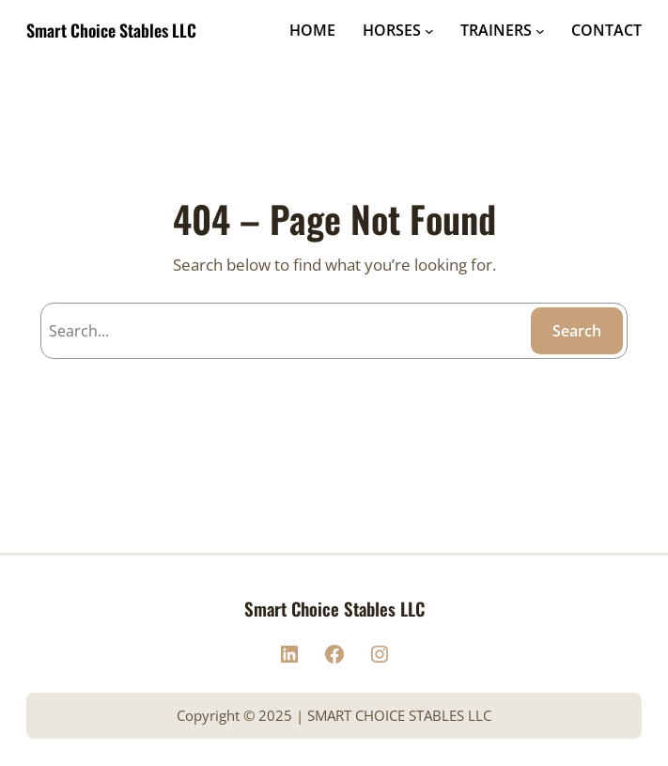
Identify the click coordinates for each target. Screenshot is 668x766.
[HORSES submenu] (429, 31)
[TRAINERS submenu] (540, 31)
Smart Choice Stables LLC (111, 30)
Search (576, 330)
